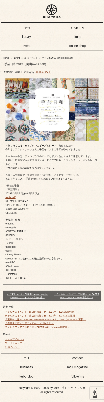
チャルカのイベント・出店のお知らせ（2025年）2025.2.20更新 (39, 312)
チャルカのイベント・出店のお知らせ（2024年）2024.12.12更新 (40, 315)
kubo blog (26, 376)
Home (6, 58)
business (26, 367)
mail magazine (77, 367)
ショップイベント (14, 339)
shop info (77, 27)
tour (26, 358)
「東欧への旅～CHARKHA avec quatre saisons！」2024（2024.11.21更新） (45, 319)
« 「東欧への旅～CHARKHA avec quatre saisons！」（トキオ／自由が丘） (27, 296)
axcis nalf (10, 197)
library (26, 36)
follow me (77, 376)
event (26, 46)
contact (77, 358)
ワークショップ (13, 343)
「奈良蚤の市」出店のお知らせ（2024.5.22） (29, 323)
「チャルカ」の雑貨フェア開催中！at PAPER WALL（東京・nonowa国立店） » (76, 296)
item (77, 36)
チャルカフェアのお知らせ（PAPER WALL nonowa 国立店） (37, 327)
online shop (77, 46)
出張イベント (31, 58)
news (26, 27)
